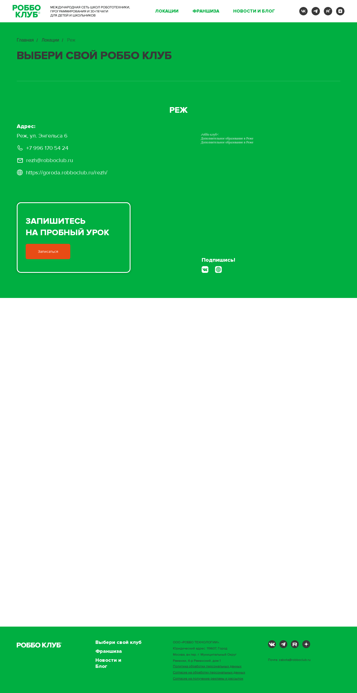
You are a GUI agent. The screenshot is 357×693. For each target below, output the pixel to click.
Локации (166, 11)
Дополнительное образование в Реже (227, 142)
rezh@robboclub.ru (49, 160)
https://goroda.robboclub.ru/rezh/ (66, 172)
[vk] (303, 11)
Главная (25, 40)
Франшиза (205, 11)
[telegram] (316, 11)
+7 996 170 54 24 (47, 148)
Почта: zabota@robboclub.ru (289, 660)
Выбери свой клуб (118, 642)
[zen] (340, 11)
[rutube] (328, 11)
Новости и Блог (254, 11)
